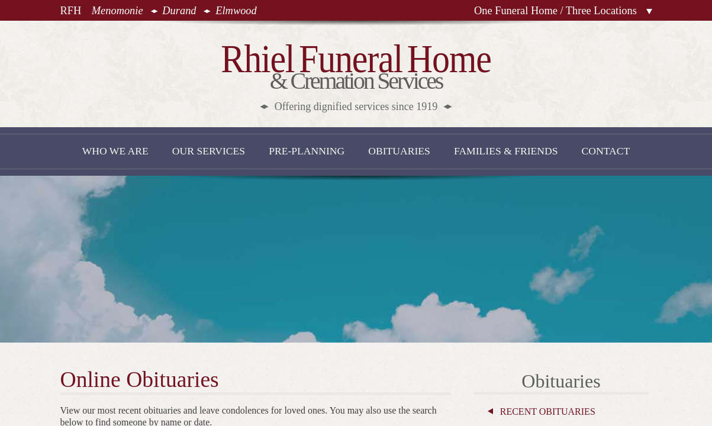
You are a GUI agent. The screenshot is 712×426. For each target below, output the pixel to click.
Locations (649, 11)
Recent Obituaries (547, 411)
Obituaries (399, 151)
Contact (606, 151)
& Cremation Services (356, 74)
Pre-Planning (306, 151)
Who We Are (115, 151)
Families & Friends (506, 151)
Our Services (208, 151)
